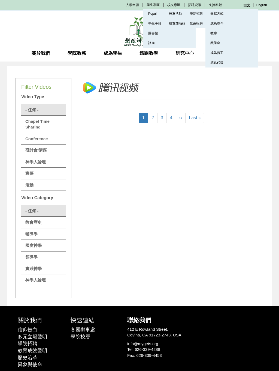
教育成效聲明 (32, 350)
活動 (29, 185)
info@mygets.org (142, 343)
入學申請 (132, 5)
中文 (247, 5)
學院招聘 (27, 343)
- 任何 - (31, 110)
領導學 (31, 257)
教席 (213, 33)
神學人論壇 (35, 162)
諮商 (151, 43)
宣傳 (29, 173)
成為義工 (216, 53)
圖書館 (153, 33)
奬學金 (215, 43)
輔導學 (31, 234)
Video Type (32, 96)
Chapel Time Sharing (37, 124)
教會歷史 (33, 222)
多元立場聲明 (32, 336)
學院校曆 (80, 336)
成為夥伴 (216, 23)
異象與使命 (30, 364)
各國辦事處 (83, 329)
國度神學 (33, 245)
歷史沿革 (27, 357)
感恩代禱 (216, 63)
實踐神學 (33, 268)
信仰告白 (27, 329)
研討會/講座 (36, 150)
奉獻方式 (216, 14)
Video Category (37, 197)
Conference (36, 138)
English (261, 5)
